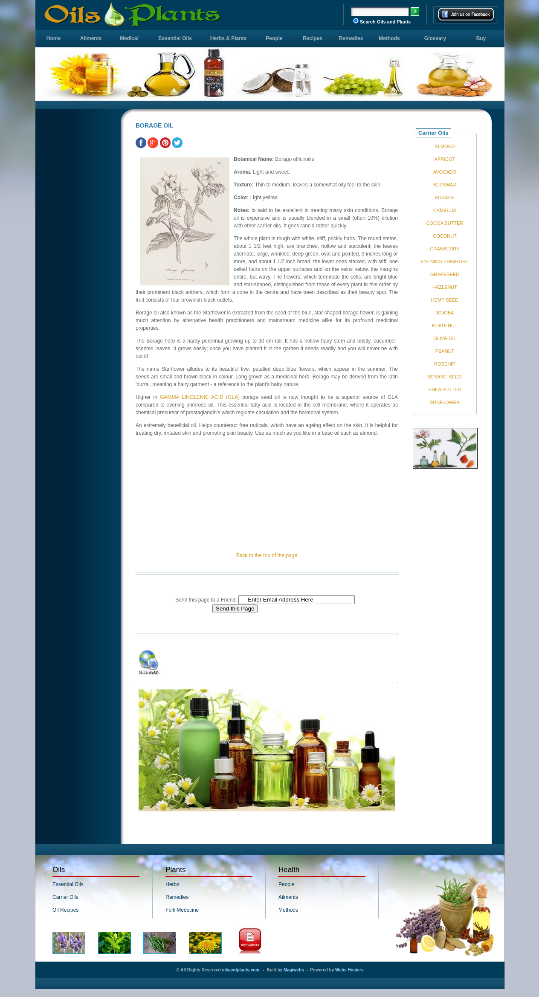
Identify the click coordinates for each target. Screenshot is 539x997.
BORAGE (445, 197)
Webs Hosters (349, 970)
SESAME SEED (445, 376)
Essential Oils (175, 38)
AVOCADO (444, 171)
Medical (129, 38)
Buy (481, 38)
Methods (389, 38)
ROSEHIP (444, 363)
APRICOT (445, 159)
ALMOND (445, 146)
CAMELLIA (444, 210)
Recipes (312, 38)
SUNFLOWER (445, 402)
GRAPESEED (444, 274)
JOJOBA (445, 312)
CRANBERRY (445, 248)
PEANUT (445, 351)
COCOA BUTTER (445, 223)
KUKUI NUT (444, 325)
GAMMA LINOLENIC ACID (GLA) (200, 397)
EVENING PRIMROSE (444, 261)
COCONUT (445, 235)
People (274, 38)
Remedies (351, 38)
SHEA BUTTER (445, 389)
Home (53, 38)
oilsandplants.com (240, 970)
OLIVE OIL (444, 338)
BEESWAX (444, 184)
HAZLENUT (444, 287)
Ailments (91, 38)
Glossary (435, 38)
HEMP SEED (445, 299)
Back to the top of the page (266, 555)
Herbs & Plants (228, 38)
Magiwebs (294, 970)
